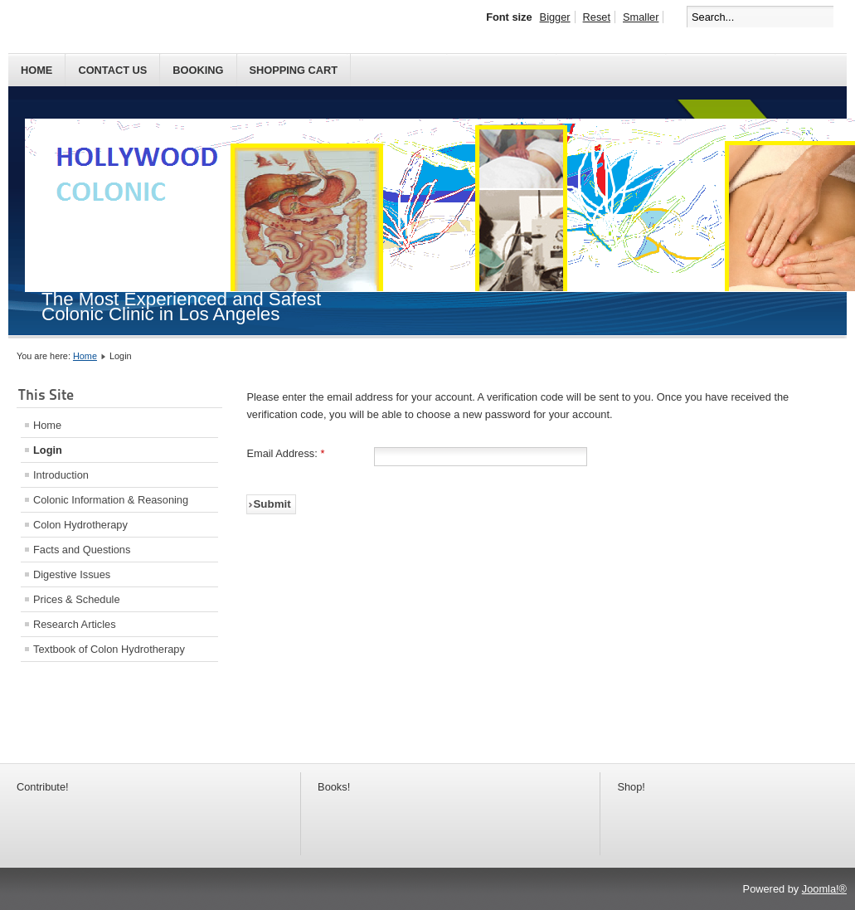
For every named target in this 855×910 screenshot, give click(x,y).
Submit (271, 504)
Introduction (61, 475)
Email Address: (285, 453)
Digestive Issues (71, 574)
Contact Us (112, 70)
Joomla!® (824, 889)
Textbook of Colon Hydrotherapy (109, 649)
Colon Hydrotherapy (80, 524)
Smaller (640, 17)
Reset (596, 17)
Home (36, 70)
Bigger (555, 17)
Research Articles (74, 624)
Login (47, 450)
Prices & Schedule (76, 599)
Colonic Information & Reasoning (110, 500)
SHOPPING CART (294, 70)
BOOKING (197, 70)
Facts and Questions (81, 549)
